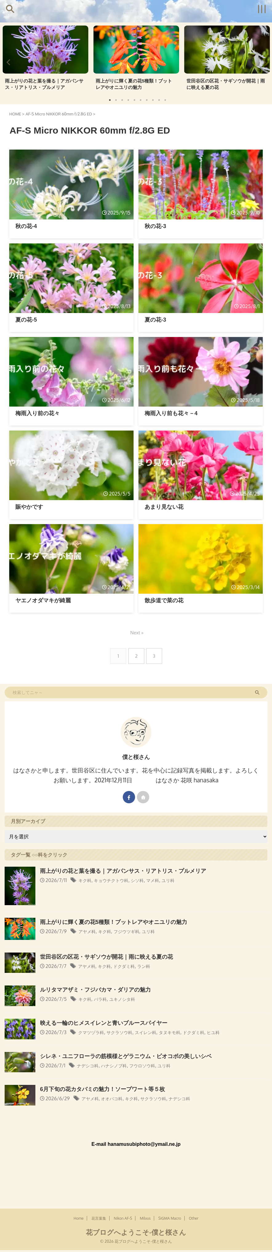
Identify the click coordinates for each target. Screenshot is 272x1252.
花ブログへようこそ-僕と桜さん (136, 1181)
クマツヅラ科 (93, 1032)
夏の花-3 (156, 319)
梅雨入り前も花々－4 (173, 413)
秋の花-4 (26, 226)
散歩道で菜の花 (165, 600)
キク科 (85, 880)
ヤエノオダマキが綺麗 (44, 600)
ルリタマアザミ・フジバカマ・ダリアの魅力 (98, 989)
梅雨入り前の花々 (38, 413)
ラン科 (152, 966)
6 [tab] (141, 99)
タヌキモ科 (181, 1032)
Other (193, 1167)
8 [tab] (153, 99)
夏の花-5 (26, 319)
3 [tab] (122, 99)
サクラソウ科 (125, 1032)
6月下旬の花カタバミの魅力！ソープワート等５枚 (106, 1088)
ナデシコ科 (89, 1065)
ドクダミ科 (130, 966)
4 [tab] (128, 99)
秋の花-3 (156, 226)
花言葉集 (98, 1167)
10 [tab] (165, 99)
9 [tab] (159, 99)
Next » (137, 632)
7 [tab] (147, 99)
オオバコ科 (115, 1098)
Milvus (145, 1167)
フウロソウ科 (151, 1065)
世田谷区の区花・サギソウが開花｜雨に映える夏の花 (226, 84)
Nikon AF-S (123, 1167)
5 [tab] (134, 99)
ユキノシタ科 (127, 999)
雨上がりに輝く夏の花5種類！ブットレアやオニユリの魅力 (135, 84)
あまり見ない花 (165, 507)
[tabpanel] (45, 59)
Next (264, 61)
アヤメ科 (88, 931)
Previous (8, 61)
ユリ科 (179, 880)
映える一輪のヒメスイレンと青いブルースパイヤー (107, 1022)
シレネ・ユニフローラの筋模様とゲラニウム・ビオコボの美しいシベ (130, 1055)
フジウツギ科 (132, 931)
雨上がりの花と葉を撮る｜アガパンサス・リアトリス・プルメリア (45, 84)
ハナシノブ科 (119, 1065)
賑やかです (30, 507)
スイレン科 (154, 1032)
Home (79, 1167)
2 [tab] (116, 99)
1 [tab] (110, 99)
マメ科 (162, 880)
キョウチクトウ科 (115, 880)
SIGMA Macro (169, 1167)
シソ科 (145, 880)
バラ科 (103, 999)
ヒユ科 (230, 1032)
